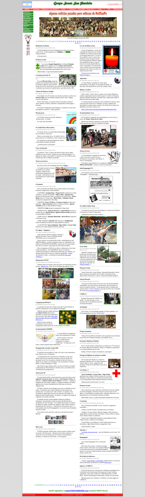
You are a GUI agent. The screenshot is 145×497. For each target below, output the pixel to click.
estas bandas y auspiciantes (95, 461)
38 (119, 41)
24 (90, 41)
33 (109, 41)
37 (117, 41)
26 (94, 41)
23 (88, 41)
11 (63, 41)
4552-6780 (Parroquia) (29, 494)
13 (67, 41)
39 (75, 43)
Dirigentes (26, 21)
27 (96, 41)
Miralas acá (44, 266)
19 (79, 41)
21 (83, 41)
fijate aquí (108, 462)
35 (113, 41)
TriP (108, 9)
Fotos (63, 9)
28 (98, 41)
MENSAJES (118, 9)
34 (111, 41)
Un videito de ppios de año (89, 432)
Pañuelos (72, 9)
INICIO (27, 9)
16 (73, 41)
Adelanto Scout (26, 26)
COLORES (81, 9)
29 (100, 41)
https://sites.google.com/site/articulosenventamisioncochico (99, 109)
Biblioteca (45, 9)
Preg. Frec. (91, 9)
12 (65, 41)
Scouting (36, 9)
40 (78, 43)
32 (106, 41)
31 (104, 41)
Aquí (95, 363)
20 (81, 41)
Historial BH (27, 19)
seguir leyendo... (85, 75)
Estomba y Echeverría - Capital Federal (72, 494)
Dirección (26, 29)
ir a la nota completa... (93, 290)
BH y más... (27, 16)
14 (69, 41)
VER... (66, 165)
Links (100, 9)
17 (75, 41)
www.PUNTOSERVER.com (77, 491)
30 (102, 41)
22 (86, 41)
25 (92, 41)
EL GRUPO (54, 9)
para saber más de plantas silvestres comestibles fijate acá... (47, 317)
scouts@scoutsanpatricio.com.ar (113, 494)
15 (71, 41)
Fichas (25, 23)
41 (80, 43)
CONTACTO (27, 31)
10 (61, 41)
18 (77, 41)
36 (115, 41)
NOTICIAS (26, 12)
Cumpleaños (27, 14)
